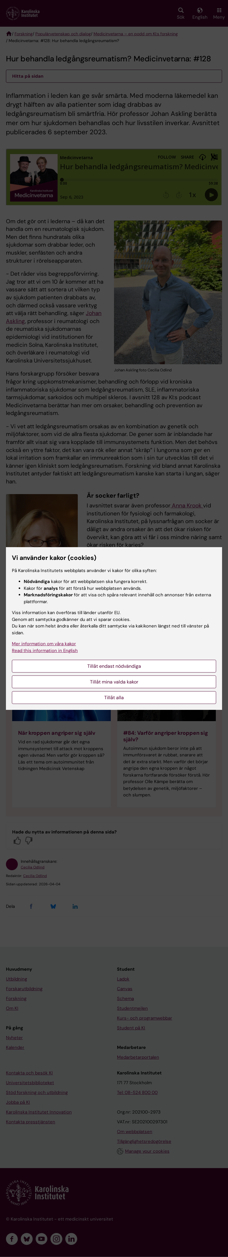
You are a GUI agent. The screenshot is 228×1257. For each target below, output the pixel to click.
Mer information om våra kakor (44, 644)
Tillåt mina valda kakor (114, 682)
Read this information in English (45, 651)
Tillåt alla (114, 697)
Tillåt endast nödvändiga (114, 666)
